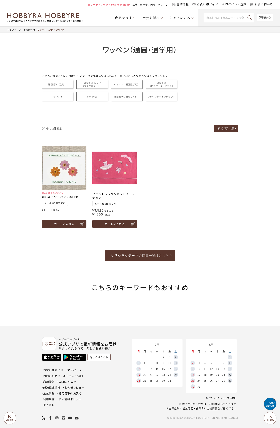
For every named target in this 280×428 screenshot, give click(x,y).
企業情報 (49, 393)
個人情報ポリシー (70, 399)
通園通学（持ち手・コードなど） (161, 84)
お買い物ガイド (53, 370)
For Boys (92, 96)
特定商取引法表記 (70, 393)
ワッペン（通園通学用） (127, 84)
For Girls (57, 96)
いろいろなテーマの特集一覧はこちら (140, 256)
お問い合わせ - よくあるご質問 (63, 376)
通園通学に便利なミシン (127, 96)
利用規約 (49, 399)
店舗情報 (212, 408)
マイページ (74, 370)
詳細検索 (265, 17)
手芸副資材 (29, 29)
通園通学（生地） (57, 84)
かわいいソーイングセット (161, 96)
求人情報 (49, 405)
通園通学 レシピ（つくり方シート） (92, 84)
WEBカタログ (67, 381)
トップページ (14, 29)
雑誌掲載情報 (51, 387)
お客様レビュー (74, 387)
